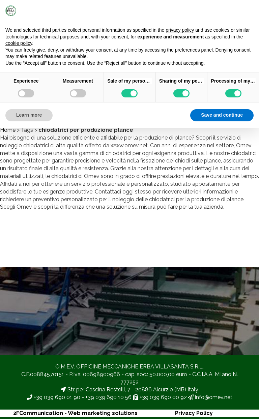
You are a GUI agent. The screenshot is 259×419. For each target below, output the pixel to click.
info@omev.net (213, 397)
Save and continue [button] (222, 115)
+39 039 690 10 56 (108, 397)
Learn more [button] (29, 115)
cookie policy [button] (18, 43)
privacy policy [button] (180, 30)
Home (8, 130)
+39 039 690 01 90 (57, 397)
